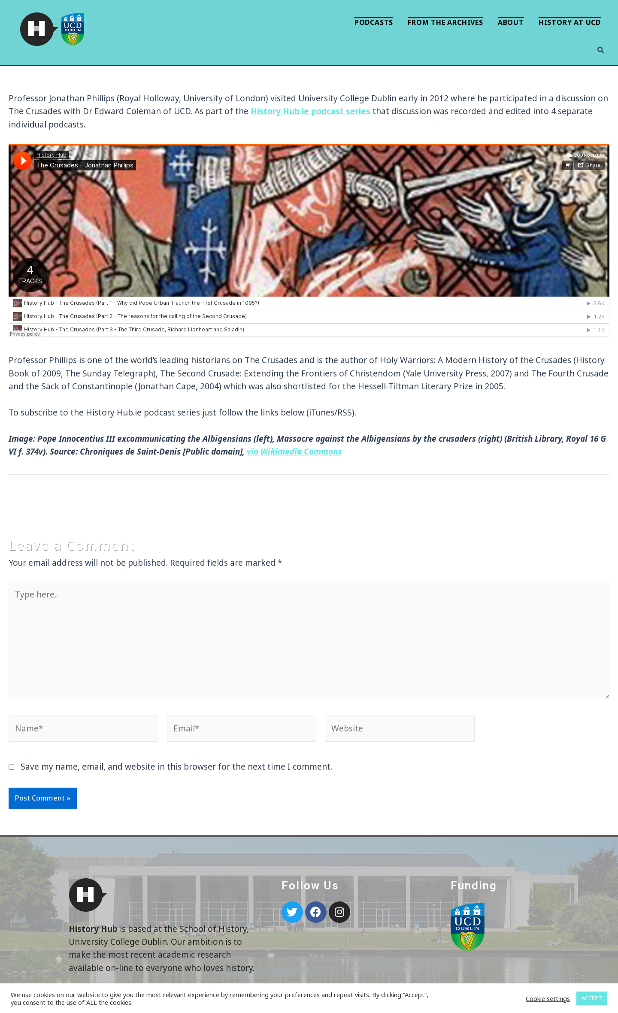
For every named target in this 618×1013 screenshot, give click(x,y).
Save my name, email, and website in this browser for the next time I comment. (176, 766)
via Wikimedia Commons (294, 451)
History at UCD (570, 22)
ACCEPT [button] (592, 998)
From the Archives (445, 22)
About (511, 22)
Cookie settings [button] (548, 998)
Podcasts (373, 22)
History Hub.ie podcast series (310, 111)
